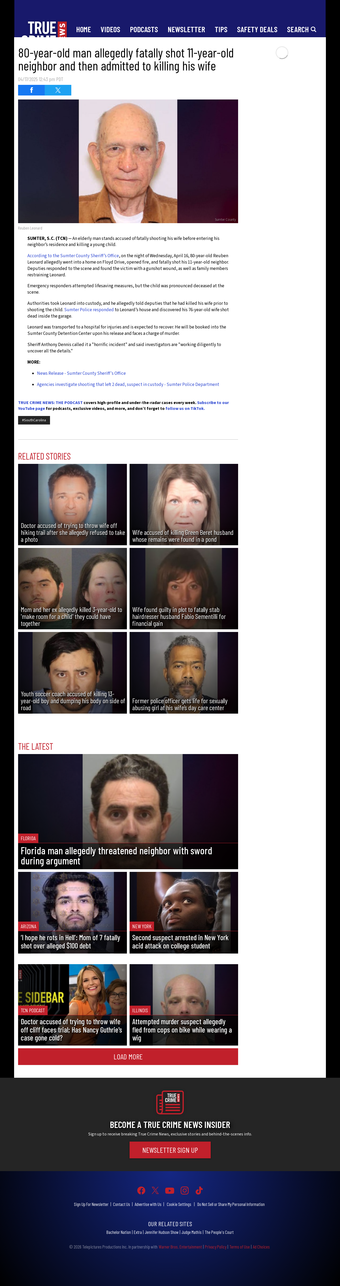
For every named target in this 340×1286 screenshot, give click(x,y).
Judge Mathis (191, 1232)
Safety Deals (257, 29)
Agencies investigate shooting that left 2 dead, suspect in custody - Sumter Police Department (128, 384)
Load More (128, 1056)
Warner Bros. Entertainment (180, 1246)
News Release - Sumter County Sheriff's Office (81, 373)
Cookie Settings (179, 1204)
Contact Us (121, 1204)
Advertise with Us (148, 1204)
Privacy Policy (215, 1246)
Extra (138, 1232)
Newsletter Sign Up (170, 1149)
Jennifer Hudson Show (162, 1232)
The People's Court (219, 1232)
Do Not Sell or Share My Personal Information (231, 1204)
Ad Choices (261, 1246)
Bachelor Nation (118, 1232)
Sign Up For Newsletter (91, 1204)
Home (83, 29)
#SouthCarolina (34, 420)
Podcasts (144, 29)
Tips (221, 29)
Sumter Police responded (89, 310)
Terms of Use (239, 1246)
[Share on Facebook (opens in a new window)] (31, 90)
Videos (110, 29)
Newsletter (186, 29)
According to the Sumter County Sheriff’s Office (73, 256)
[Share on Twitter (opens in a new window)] (58, 90)
